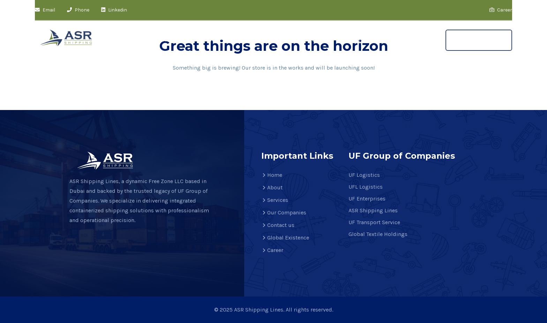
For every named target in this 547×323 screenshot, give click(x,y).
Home (137, 39)
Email (45, 10)
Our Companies (255, 39)
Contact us (307, 39)
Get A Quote (478, 40)
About (171, 39)
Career (500, 10)
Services (207, 39)
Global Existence (361, 39)
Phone (78, 10)
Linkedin (114, 10)
